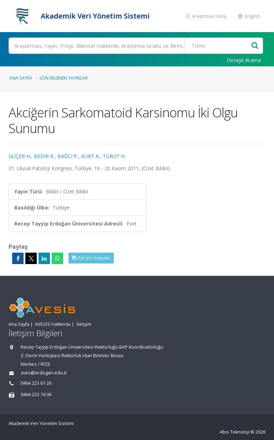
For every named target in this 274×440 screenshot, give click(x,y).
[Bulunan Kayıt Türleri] (218, 45)
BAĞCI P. (67, 156)
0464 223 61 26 (36, 383)
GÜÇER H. (20, 156)
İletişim (83, 324)
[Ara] (136, 45)
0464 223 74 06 (36, 394)
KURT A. (90, 156)
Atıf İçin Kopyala (91, 258)
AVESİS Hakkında (53, 324)
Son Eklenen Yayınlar (63, 78)
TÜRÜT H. (114, 156)
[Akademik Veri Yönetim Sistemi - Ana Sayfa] (24, 16)
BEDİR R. (44, 156)
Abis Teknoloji (234, 432)
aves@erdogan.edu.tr (44, 373)
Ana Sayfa (20, 78)
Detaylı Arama (244, 60)
